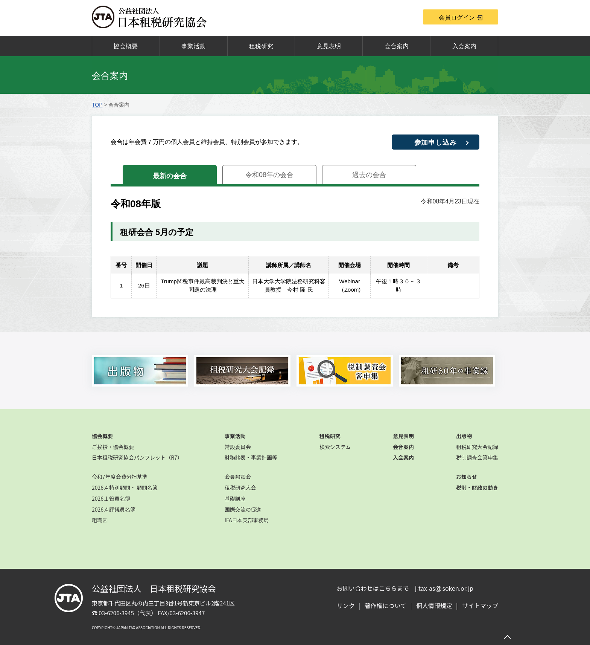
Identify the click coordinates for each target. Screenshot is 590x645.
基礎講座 (235, 498)
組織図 (100, 520)
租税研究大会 (240, 487)
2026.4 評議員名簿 (113, 509)
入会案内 (464, 46)
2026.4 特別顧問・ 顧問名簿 (125, 487)
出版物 (464, 436)
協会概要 (126, 46)
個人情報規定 (434, 605)
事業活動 (193, 46)
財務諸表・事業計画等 (251, 457)
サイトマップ (480, 605)
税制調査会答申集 (477, 457)
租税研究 (261, 46)
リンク (346, 605)
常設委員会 (238, 447)
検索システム (335, 447)
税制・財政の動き (477, 487)
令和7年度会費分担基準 (120, 476)
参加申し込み (435, 142)
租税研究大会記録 (477, 447)
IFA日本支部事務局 (247, 520)
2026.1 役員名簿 (111, 498)
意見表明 (329, 46)
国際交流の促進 (243, 509)
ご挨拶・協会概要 (113, 447)
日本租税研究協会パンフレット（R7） (137, 457)
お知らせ (466, 476)
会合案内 (397, 46)
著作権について (386, 605)
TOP (97, 105)
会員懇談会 (238, 476)
